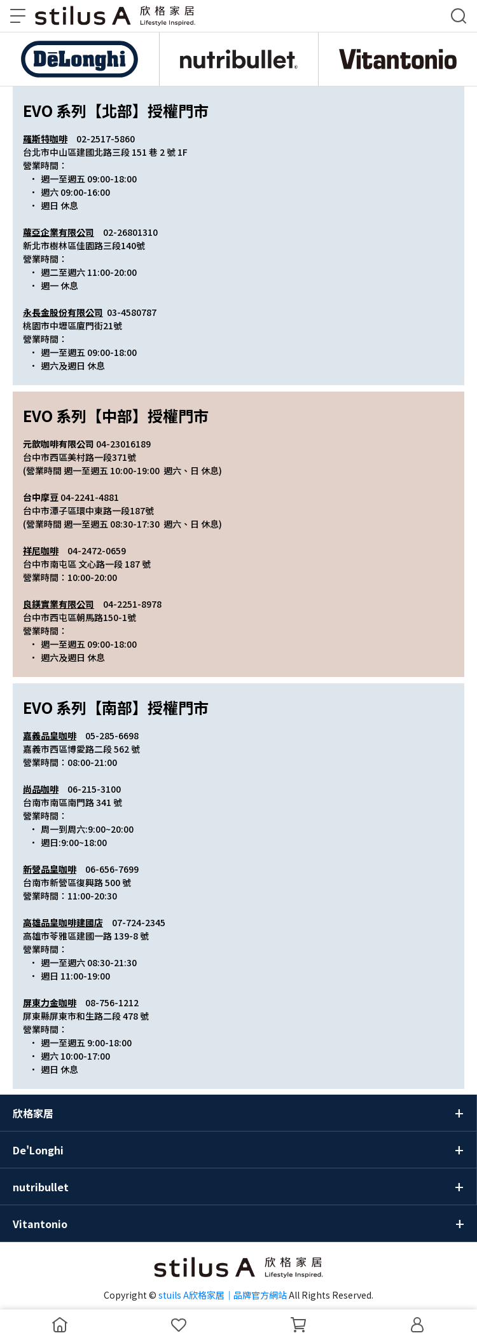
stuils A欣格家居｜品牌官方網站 (222, 1295)
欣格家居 (33, 1113)
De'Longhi (38, 1150)
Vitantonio (40, 1223)
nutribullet (41, 1186)
